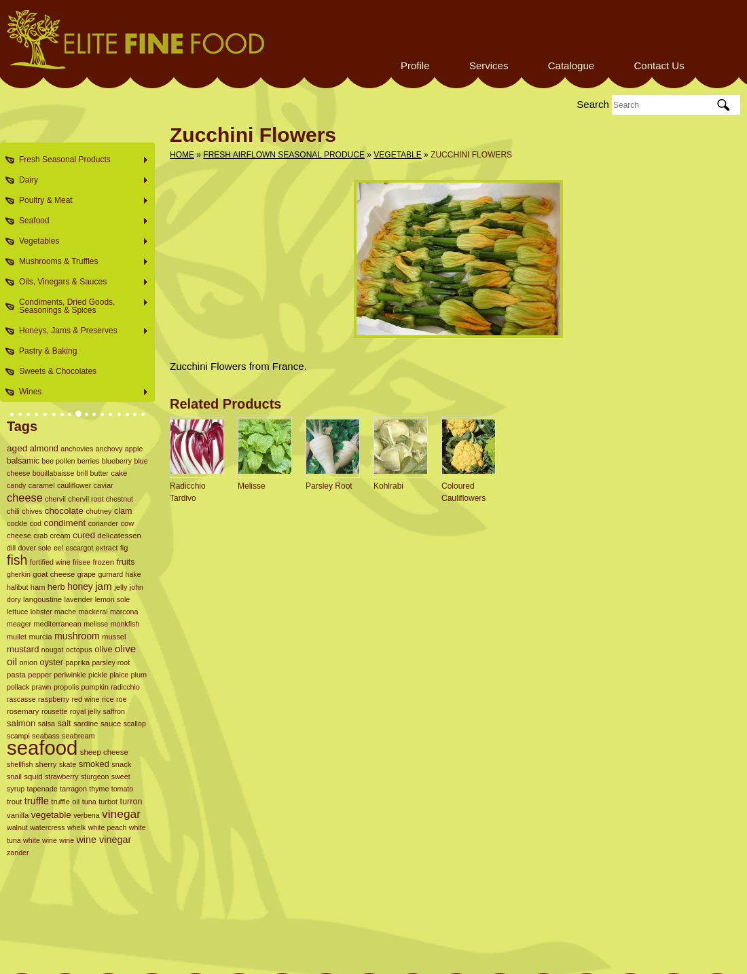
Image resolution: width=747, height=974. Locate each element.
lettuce (17, 611)
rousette (54, 711)
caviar (103, 485)
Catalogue (571, 65)
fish (17, 559)
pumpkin (95, 687)
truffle (36, 800)
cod (36, 523)
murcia (40, 637)
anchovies (76, 449)
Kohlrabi (388, 486)
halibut (17, 587)
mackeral (92, 611)
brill (82, 473)
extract (107, 548)
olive (103, 649)
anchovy (109, 449)
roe (121, 699)
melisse (96, 624)
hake (133, 574)
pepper (40, 675)
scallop (135, 723)
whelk (76, 827)
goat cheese (54, 574)
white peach (107, 827)
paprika (77, 662)
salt (64, 723)
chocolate (64, 511)
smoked (94, 764)
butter (99, 473)
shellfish (20, 764)
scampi (18, 736)
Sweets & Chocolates (57, 371)
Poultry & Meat (80, 200)
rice (108, 699)
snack (121, 764)
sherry (46, 764)
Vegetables (80, 241)
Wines (80, 392)
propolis (66, 687)
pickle (97, 675)
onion (28, 662)
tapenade (42, 789)
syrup (15, 789)
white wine (40, 840)
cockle (17, 523)
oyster (51, 662)
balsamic (23, 461)
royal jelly (85, 711)
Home (182, 155)
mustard (23, 649)
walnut (17, 827)
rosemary (23, 711)
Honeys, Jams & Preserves (80, 331)
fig (124, 548)
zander (18, 852)
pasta (16, 675)
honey (80, 586)
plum (139, 675)
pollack (18, 687)
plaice (118, 675)
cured (84, 535)
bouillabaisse (54, 473)
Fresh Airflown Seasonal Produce (284, 155)
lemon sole (112, 599)
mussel (114, 637)
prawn (42, 687)
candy (16, 485)
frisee (81, 562)
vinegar (121, 814)
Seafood (80, 221)
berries (88, 461)
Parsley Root (329, 486)
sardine (85, 723)
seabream (78, 736)
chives (32, 511)
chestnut (119, 499)
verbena (86, 815)
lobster (41, 611)
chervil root (85, 499)
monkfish (125, 624)
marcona (124, 611)
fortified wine (50, 562)
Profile (415, 65)
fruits (125, 562)
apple (134, 449)
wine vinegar (103, 839)
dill (11, 548)
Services (489, 65)
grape (86, 574)
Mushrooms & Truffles (80, 262)
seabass (46, 736)
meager (19, 624)
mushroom (77, 636)
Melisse (252, 486)
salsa (46, 723)
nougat (52, 649)
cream (60, 535)
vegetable (51, 815)
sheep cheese (104, 752)
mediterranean (57, 624)
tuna (89, 802)
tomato (122, 789)
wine (66, 840)
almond (44, 448)
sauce (111, 723)
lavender (79, 599)
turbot (107, 802)
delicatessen (119, 535)
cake (119, 473)
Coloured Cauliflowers (463, 492)
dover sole (34, 548)
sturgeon (95, 776)
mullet (16, 637)
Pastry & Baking (48, 351)
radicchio (125, 687)
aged (17, 448)
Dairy (80, 180)
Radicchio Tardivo (188, 492)
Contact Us (659, 65)
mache (65, 611)
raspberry (53, 699)
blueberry (117, 461)
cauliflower (74, 485)
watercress (47, 827)
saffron (114, 711)
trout (14, 802)
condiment (65, 523)
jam (103, 586)
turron (131, 801)
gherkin (19, 574)
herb (56, 587)
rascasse (21, 699)
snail (14, 776)
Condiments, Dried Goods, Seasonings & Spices (80, 306)
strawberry (62, 776)
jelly (120, 587)
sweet (120, 776)
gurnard (110, 574)
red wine (85, 699)
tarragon (73, 789)
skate (67, 764)
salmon (21, 723)
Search (593, 104)
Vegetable (397, 155)
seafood (42, 747)
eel (58, 548)
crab (40, 535)
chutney (98, 511)
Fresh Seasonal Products (80, 160)
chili (13, 511)
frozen (103, 562)
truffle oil (65, 802)
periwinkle (70, 675)
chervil (55, 499)
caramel (42, 485)
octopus (79, 649)
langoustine (42, 599)
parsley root (111, 662)
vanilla (18, 815)
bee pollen (58, 461)
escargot (79, 548)
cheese (25, 497)
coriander (103, 523)
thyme (99, 789)
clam (123, 511)
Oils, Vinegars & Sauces (80, 282)
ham (38, 587)
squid (33, 776)
